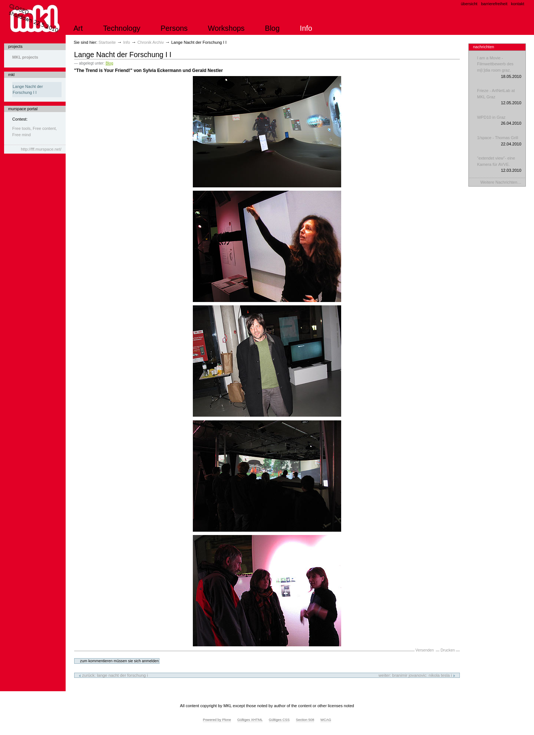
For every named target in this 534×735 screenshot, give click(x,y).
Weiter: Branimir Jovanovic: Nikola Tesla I (417, 675)
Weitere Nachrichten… (500, 182)
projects (15, 46)
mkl (11, 74)
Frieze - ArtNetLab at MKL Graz (499, 97)
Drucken (448, 650)
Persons (174, 28)
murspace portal (22, 108)
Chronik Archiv (151, 42)
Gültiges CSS (279, 720)
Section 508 (305, 720)
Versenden (424, 650)
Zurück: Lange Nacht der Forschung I (113, 675)
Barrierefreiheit (494, 3)
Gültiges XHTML (250, 720)
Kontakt (517, 3)
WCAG (325, 720)
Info (306, 28)
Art (78, 28)
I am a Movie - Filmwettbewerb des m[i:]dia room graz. (499, 67)
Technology (121, 28)
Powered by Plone (217, 720)
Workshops (226, 28)
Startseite (107, 42)
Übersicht (469, 3)
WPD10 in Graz (499, 121)
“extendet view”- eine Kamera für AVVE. (499, 165)
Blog (272, 28)
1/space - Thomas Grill (499, 141)
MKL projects (25, 57)
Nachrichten (483, 47)
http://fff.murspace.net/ (41, 149)
